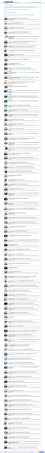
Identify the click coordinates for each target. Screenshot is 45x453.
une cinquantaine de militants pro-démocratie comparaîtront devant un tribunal (21, 217)
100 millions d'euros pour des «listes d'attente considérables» (21, 166)
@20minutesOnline (10, 180)
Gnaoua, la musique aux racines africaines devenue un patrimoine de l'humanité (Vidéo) (22, 371)
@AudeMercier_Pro (10, 400)
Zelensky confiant (16, 325)
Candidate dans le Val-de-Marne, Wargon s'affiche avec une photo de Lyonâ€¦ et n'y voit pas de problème (23, 114)
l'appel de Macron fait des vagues (17, 294)
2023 (22, 9)
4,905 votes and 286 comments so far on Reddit (13, 154)
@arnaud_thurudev (10, 110)
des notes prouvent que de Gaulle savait (18, 427)
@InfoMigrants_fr (10, 321)
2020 (17, 9)
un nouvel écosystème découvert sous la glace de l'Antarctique (19, 358)
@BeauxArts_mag (10, 23)
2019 (15, 9)
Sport (6, 66)
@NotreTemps (9, 184)
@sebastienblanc (10, 134)
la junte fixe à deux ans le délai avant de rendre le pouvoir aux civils (18, 312)
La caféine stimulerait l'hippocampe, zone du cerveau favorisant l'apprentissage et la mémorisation (22, 276)
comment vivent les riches (16, 128)
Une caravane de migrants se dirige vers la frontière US (17, 385)
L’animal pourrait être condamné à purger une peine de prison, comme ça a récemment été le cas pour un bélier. (20, 291)
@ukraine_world (9, 227)
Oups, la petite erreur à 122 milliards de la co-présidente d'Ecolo (18, 59)
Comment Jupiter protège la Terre (13, 267)
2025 (26, 9)
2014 (6, 9)
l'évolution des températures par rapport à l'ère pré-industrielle (19, 153)
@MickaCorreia (9, 42)
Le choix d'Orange (8, 89)
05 (8, 12)
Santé (6, 30)
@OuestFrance (9, 354)
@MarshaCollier (9, 281)
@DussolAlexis (9, 423)
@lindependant (9, 194)
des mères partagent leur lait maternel (20, 349)
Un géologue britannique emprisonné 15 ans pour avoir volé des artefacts (19, 344)
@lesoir (9, 448)
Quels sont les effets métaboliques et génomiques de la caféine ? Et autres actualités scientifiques (18, 277)
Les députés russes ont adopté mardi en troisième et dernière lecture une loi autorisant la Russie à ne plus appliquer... (20, 47)
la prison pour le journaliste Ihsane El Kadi (15, 188)
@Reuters (9, 158)
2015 (8, 9)
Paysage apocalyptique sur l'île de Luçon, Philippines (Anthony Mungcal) (18, 298)
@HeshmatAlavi (9, 405)
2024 (24, 9)
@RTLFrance (9, 28)
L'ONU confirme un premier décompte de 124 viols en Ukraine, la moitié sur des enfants (20, 307)
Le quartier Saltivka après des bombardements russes (17, 226)
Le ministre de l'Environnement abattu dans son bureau (19, 376)
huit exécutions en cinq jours (13, 244)
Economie (6, 211)
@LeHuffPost (9, 82)
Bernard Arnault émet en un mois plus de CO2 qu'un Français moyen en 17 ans (22, 41)
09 (13, 12)
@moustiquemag (10, 326)
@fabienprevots (9, 259)
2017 (12, 9)
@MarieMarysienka (10, 335)
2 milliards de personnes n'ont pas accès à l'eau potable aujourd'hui (23, 100)
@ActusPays (9, 386)
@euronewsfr (9, 308)
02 (5, 12)
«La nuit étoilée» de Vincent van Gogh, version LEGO (21, 280)
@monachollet (9, 167)
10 (14, 12)
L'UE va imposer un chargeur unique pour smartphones (16, 179)
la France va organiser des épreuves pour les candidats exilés (19, 432)
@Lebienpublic (9, 222)
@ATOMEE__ (9, 299)
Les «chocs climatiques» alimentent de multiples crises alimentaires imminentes (19, 334)
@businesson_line (10, 213)
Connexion (32, 2)
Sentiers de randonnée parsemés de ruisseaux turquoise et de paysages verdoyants (21, 50)
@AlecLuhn (9, 171)
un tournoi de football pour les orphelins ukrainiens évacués (18, 162)
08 (12, 12)
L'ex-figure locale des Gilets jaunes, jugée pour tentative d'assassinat (19, 235)
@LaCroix (9, 189)
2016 (10, 9)
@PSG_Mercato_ (9, 68)
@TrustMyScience (10, 37)
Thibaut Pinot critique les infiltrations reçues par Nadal (20, 362)
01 (4, 12)
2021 (19, 9)
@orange (9, 73)
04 (7, 12)
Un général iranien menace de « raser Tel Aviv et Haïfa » (16, 54)
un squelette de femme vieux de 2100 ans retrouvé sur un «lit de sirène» (19, 258)
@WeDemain (9, 231)
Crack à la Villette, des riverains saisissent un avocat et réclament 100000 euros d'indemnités (22, 285)
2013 (5, 9)
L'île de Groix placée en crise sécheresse (14, 63)
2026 (28, 9)
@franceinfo (9, 240)
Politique (6, 191)
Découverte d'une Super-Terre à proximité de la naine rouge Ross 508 (18, 198)
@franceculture (9, 149)
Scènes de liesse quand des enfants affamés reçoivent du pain (19, 263)
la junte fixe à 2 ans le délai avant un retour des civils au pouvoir (18, 109)
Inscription (35, 2)
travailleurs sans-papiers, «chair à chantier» (15, 390)
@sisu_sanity (9, 368)
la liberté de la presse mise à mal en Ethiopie (18, 249)
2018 (13, 9)
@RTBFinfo (9, 46)
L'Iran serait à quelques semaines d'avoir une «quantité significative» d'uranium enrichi (20, 404)
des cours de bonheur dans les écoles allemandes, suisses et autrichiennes (20, 413)
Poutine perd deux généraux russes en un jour (16, 119)
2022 (20, 9)
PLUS (7, 3)
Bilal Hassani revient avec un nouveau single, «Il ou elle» (23, 330)
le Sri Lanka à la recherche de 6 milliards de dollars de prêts (21, 208)
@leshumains (9, 272)
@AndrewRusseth (10, 124)
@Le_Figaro (9, 437)
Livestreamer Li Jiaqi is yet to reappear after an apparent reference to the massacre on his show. (18, 139)
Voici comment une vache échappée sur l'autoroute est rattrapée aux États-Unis (19, 409)
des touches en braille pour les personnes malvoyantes (18, 86)
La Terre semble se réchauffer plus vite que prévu (15, 271)
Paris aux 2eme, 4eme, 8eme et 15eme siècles (14, 175)
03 (6, 12)
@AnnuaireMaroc (10, 372)
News (5, 3)
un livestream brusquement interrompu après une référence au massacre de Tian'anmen (22, 138)
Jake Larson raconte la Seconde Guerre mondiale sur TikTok (18, 18)
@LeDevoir (9, 32)
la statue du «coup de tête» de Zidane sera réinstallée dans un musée (19, 395)
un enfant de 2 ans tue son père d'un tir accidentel (16, 27)
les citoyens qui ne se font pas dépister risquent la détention (19, 418)
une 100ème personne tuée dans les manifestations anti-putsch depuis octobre (20, 157)
